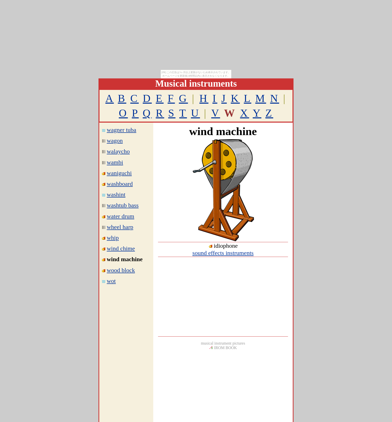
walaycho (118, 151)
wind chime (121, 248)
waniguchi (119, 173)
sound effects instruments (223, 253)
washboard (120, 184)
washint (116, 194)
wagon (115, 140)
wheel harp (120, 227)
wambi (115, 162)
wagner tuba (121, 130)
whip (113, 237)
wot (111, 281)
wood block (121, 270)
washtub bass (122, 205)
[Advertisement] (223, 297)
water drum (120, 216)
